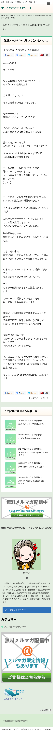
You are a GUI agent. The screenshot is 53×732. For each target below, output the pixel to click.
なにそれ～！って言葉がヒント (32, 424)
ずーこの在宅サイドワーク (16, 8)
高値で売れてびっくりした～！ (32, 466)
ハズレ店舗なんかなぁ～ (29, 438)
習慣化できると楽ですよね (13, 527)
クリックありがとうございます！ (40, 527)
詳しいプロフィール (18, 610)
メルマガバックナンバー (40, 398)
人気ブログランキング (13, 699)
